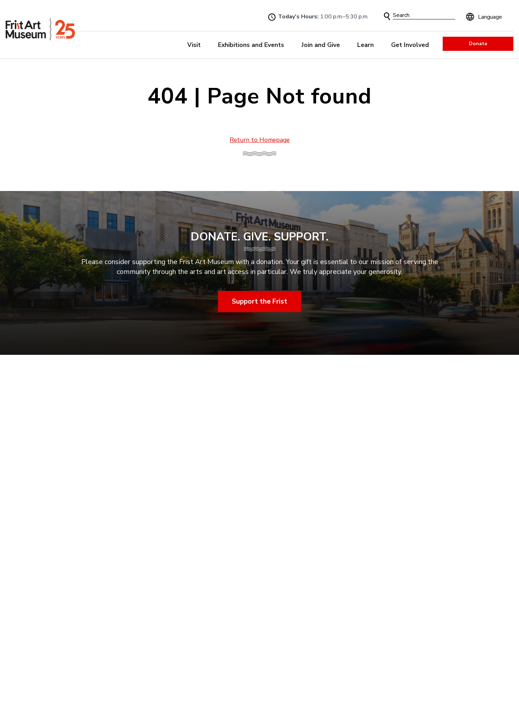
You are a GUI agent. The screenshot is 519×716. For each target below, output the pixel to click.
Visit (194, 45)
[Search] (424, 15)
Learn (365, 45)
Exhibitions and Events (251, 45)
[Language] (487, 16)
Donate (478, 43)
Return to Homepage (260, 140)
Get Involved (410, 45)
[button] (387, 16)
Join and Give (320, 45)
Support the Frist (259, 301)
